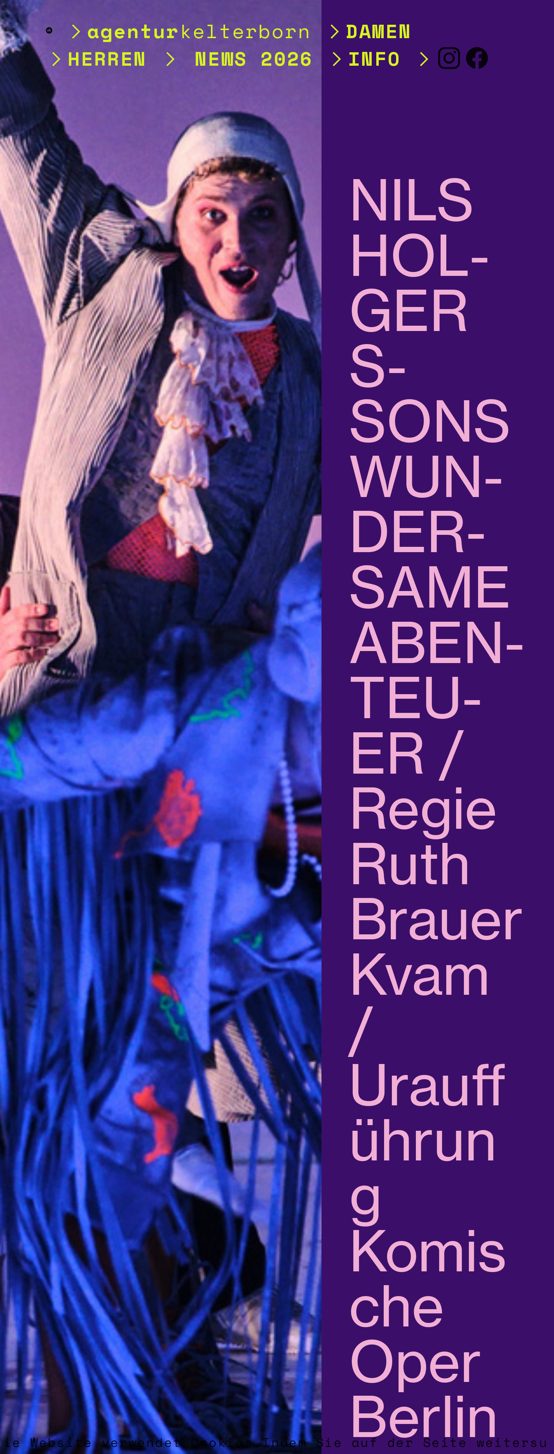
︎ (477, 58)
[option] (161, 727)
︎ (450, 58)
